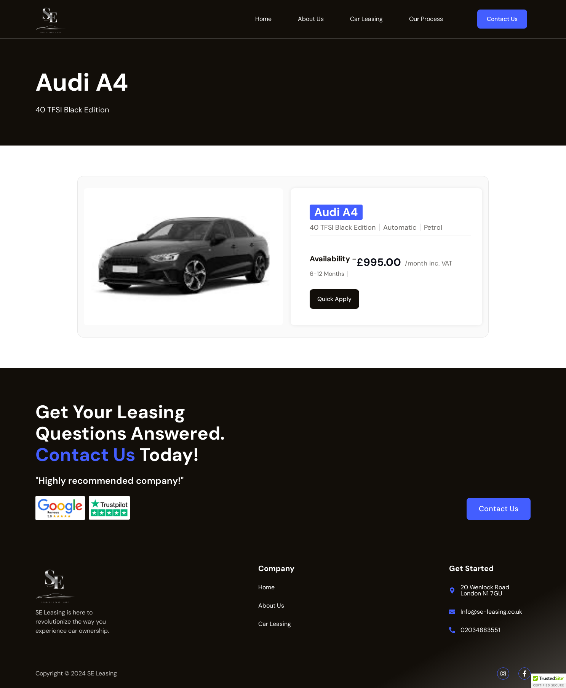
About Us (311, 19)
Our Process (426, 19)
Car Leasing (366, 19)
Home (263, 19)
